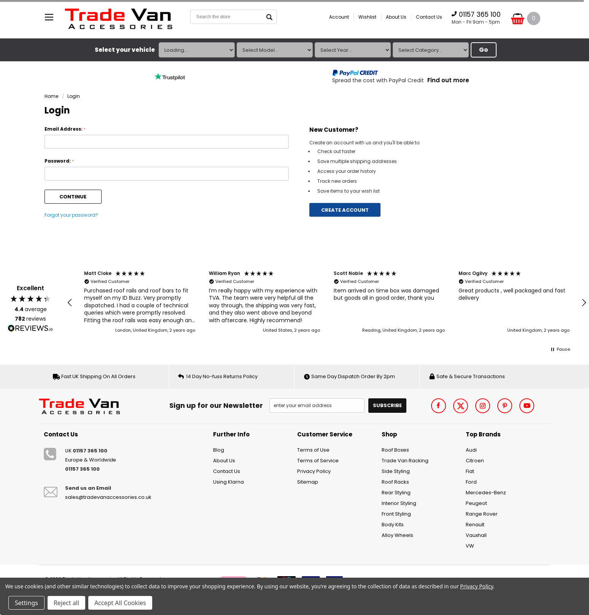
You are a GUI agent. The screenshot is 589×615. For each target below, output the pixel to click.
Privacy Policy (314, 471)
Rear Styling (396, 492)
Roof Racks (395, 482)
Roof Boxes (395, 450)
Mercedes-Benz (486, 492)
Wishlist (367, 17)
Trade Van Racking (405, 460)
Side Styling (396, 471)
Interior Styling (399, 503)
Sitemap (307, 482)
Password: (59, 161)
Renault (475, 524)
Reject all (66, 603)
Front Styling (396, 514)
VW (470, 546)
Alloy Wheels (397, 535)
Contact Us (429, 17)
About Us (396, 17)
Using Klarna (228, 482)
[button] (70, 303)
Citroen (475, 460)
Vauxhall (476, 535)
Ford (471, 482)
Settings (26, 603)
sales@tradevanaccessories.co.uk (108, 497)
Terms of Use (313, 450)
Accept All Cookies (120, 603)
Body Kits (393, 524)
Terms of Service (318, 460)
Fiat (470, 471)
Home (51, 96)
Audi (471, 450)
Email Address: (65, 129)
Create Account (345, 210)
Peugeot (476, 503)
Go (483, 49)
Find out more (448, 80)
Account (339, 17)
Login (73, 96)
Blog (218, 450)
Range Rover (482, 514)
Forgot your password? (71, 215)
